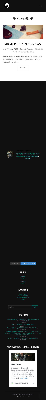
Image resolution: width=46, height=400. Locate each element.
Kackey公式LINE (23, 294)
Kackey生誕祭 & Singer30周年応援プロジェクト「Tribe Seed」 (23, 328)
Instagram (23, 278)
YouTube (23, 276)
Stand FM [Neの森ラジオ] (23, 297)
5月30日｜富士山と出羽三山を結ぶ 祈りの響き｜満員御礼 (23, 338)
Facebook (23, 281)
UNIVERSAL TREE (11, 49)
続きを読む (24, 67)
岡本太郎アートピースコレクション (22, 44)
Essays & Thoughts (26, 49)
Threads (23, 299)
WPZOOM (27, 396)
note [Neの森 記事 (22, 295)
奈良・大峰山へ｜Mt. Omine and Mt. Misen (23, 324)
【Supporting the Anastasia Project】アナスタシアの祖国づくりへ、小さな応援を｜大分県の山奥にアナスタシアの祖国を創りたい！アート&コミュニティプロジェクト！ (23, 333)
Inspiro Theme (19, 396)
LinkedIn (23, 283)
